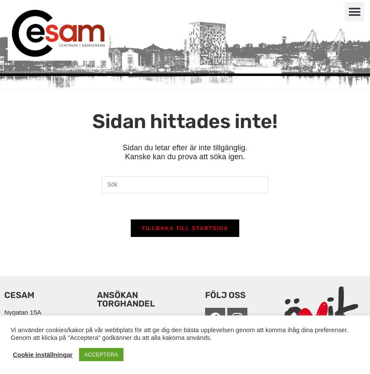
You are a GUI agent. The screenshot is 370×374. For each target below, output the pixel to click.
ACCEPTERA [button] (101, 354)
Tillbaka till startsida (185, 228)
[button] (354, 11)
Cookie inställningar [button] (43, 354)
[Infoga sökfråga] (185, 184)
